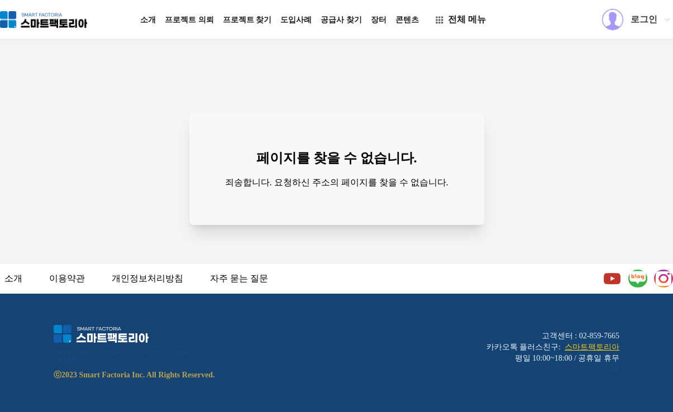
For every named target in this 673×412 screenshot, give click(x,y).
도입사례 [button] (296, 20)
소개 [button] (148, 20)
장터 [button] (378, 20)
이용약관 (67, 278)
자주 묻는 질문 (239, 278)
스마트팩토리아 (592, 347)
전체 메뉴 (460, 19)
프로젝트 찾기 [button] (247, 20)
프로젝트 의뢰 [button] (189, 20)
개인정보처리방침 (147, 278)
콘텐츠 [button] (407, 20)
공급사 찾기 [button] (341, 20)
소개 (13, 278)
